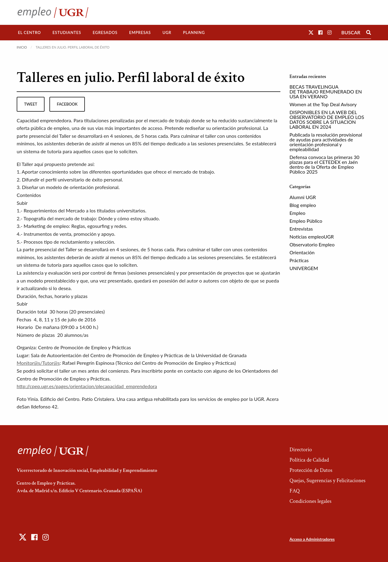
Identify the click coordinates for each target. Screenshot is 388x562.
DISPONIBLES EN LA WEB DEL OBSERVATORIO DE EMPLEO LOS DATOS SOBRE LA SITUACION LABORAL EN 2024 (326, 119)
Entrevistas (301, 229)
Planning (194, 32)
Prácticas (299, 260)
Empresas (140, 32)
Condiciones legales (310, 501)
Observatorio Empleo (312, 244)
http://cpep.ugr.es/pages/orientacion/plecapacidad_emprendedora (87, 386)
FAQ (294, 490)
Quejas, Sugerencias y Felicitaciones (327, 480)
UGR (166, 32)
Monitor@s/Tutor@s (38, 363)
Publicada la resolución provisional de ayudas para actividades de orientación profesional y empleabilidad (325, 142)
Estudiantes (66, 32)
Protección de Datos (310, 470)
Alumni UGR (302, 197)
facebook (67, 104)
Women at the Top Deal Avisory (323, 104)
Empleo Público (305, 221)
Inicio (22, 47)
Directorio (300, 449)
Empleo (297, 213)
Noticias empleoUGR (311, 236)
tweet (30, 104)
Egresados (105, 32)
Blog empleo (302, 205)
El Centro (29, 32)
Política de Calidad (309, 459)
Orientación (302, 252)
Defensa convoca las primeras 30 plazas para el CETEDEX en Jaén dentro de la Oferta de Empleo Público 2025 (324, 164)
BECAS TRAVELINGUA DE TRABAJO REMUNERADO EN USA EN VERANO (325, 91)
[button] (311, 32)
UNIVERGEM (303, 268)
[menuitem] (29, 32)
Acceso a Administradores (312, 539)
